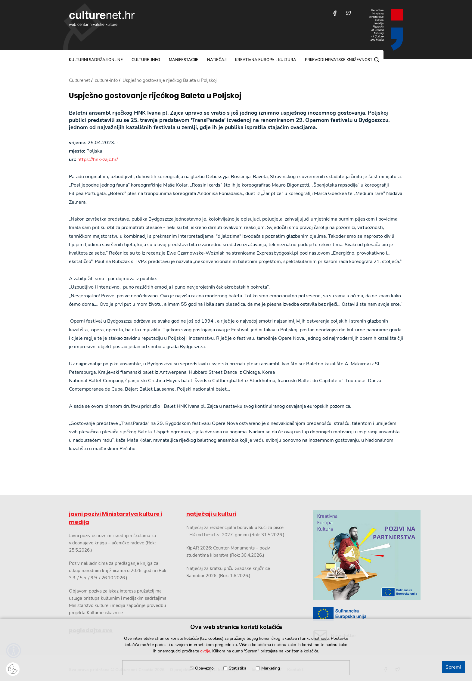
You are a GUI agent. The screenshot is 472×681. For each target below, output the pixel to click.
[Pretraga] (376, 59)
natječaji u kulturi (211, 514)
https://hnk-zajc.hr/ (97, 159)
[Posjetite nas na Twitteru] (348, 13)
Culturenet (79, 80)
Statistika (237, 668)
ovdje (205, 651)
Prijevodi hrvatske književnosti (339, 60)
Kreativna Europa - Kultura (265, 60)
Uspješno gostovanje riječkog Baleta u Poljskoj (155, 95)
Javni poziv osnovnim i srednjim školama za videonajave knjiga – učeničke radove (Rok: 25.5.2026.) (112, 543)
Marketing (270, 668)
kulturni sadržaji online (96, 60)
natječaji (216, 60)
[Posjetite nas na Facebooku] (334, 13)
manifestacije (183, 60)
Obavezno (204, 668)
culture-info (146, 60)
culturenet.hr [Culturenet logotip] (102, 18)
